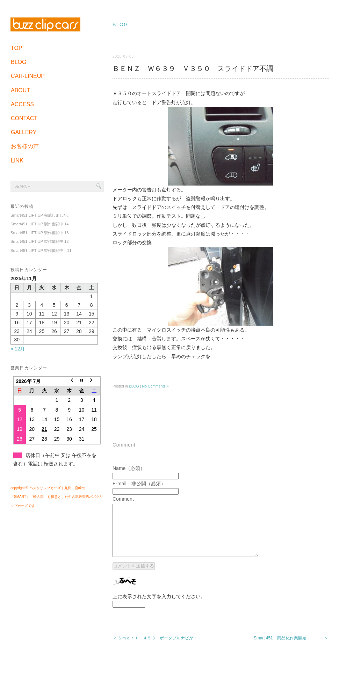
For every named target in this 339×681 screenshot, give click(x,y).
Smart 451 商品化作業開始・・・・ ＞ (291, 648)
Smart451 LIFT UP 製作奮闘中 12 (39, 241)
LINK (17, 161)
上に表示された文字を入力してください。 (159, 607)
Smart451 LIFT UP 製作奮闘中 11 (40, 250)
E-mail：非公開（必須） (139, 483)
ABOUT (20, 90)
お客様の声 (25, 146)
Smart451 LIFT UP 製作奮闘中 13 (39, 233)
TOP (16, 48)
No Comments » (155, 386)
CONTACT (24, 118)
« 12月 (17, 349)
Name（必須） (129, 468)
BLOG (18, 62)
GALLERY (24, 132)
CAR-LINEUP (28, 76)
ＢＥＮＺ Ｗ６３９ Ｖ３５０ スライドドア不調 (193, 68)
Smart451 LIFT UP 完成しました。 (40, 215)
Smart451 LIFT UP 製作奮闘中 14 (39, 224)
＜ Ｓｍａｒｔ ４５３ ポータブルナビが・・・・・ (163, 648)
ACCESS (22, 104)
